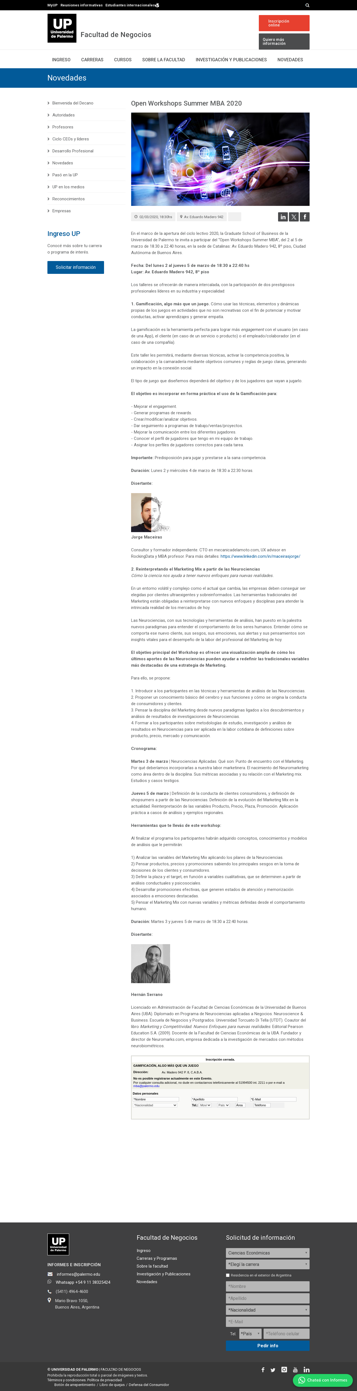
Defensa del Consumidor (149, 1385)
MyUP (52, 5)
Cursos (123, 59)
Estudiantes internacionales (132, 5)
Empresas (61, 210)
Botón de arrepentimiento (74, 1385)
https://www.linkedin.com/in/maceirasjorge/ (260, 556)
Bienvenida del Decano (72, 103)
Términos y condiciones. (66, 1380)
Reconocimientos (68, 198)
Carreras (92, 59)
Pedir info (267, 1345)
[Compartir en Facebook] (305, 220)
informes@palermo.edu (78, 1274)
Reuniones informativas (82, 5)
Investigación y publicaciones (231, 59)
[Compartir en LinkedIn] (283, 220)
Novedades (290, 59)
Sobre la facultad (152, 1266)
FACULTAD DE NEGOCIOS (121, 1369)
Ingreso (61, 59)
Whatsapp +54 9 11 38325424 (83, 1282)
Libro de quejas (112, 1385)
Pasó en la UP (65, 174)
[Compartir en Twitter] (294, 220)
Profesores (62, 127)
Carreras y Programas (157, 1258)
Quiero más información (274, 41)
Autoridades (63, 115)
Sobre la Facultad (163, 59)
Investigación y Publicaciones (163, 1273)
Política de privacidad (104, 1380)
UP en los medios (68, 186)
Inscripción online (278, 23)
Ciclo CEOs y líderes (70, 139)
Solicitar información (76, 267)
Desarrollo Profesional (72, 151)
